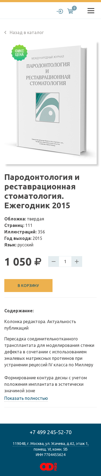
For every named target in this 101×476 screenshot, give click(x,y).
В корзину (28, 285)
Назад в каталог (24, 32)
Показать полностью (26, 398)
